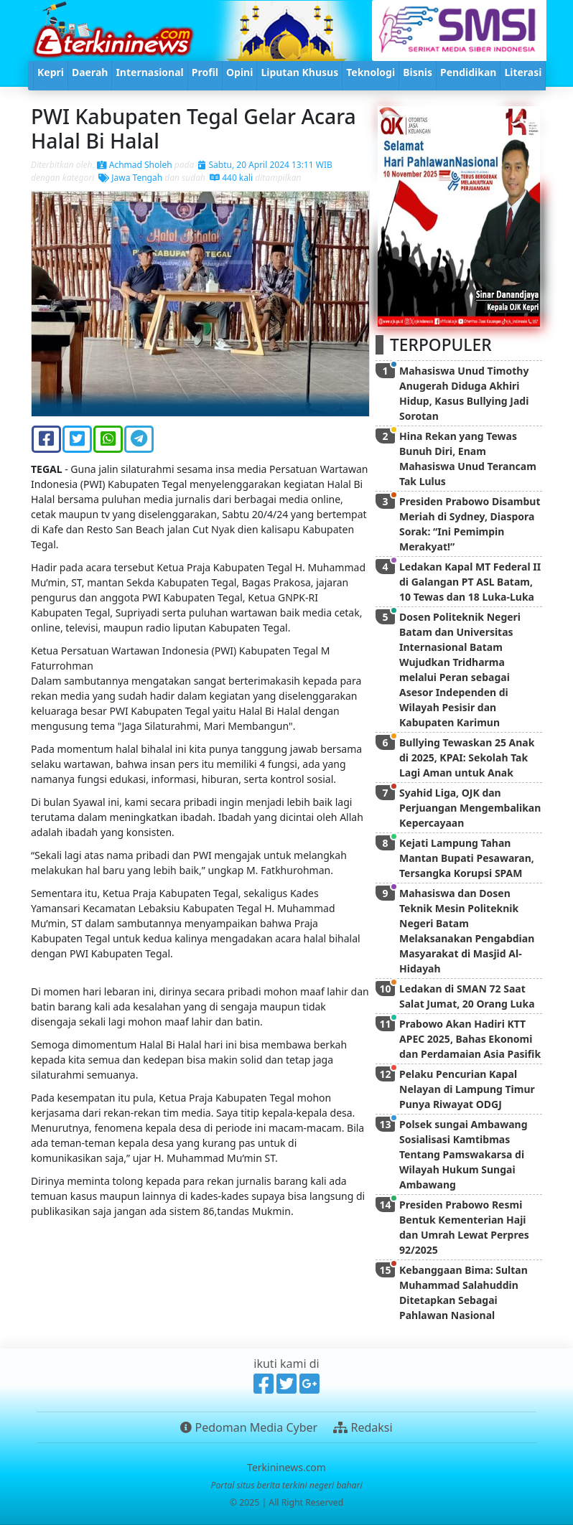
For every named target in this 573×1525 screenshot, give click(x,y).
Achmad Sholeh (134, 165)
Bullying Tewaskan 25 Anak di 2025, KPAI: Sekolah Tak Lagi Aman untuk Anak (466, 757)
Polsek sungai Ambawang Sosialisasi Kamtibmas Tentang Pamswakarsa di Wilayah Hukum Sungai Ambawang (463, 1154)
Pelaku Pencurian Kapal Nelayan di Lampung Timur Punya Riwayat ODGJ (467, 1089)
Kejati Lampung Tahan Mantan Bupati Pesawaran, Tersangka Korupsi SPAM (466, 858)
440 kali (231, 178)
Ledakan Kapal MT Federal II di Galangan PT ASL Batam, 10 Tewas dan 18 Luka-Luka (470, 582)
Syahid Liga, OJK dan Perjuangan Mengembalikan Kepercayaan (470, 808)
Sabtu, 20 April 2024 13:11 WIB (265, 165)
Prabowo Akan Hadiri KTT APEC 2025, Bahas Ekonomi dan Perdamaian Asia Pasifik (470, 1039)
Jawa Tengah (130, 178)
